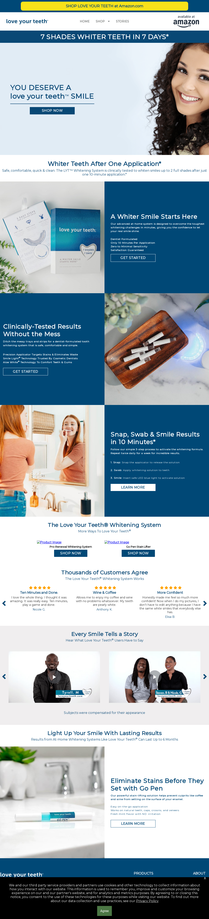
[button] (52, 110)
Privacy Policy (147, 901)
